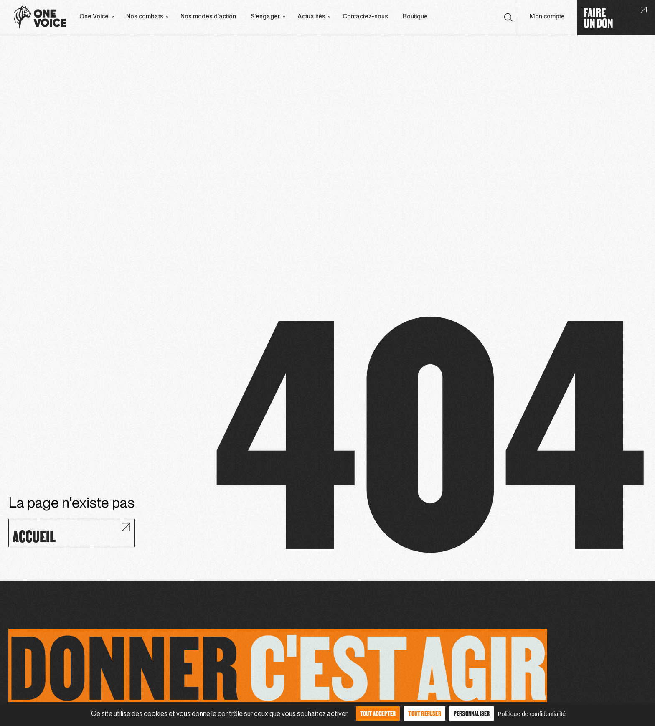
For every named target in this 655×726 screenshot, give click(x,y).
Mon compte (547, 17)
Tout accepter (378, 713)
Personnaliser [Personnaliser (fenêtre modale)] (472, 713)
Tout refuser (424, 713)
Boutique (415, 17)
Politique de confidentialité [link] (532, 714)
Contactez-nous (365, 17)
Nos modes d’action (208, 17)
